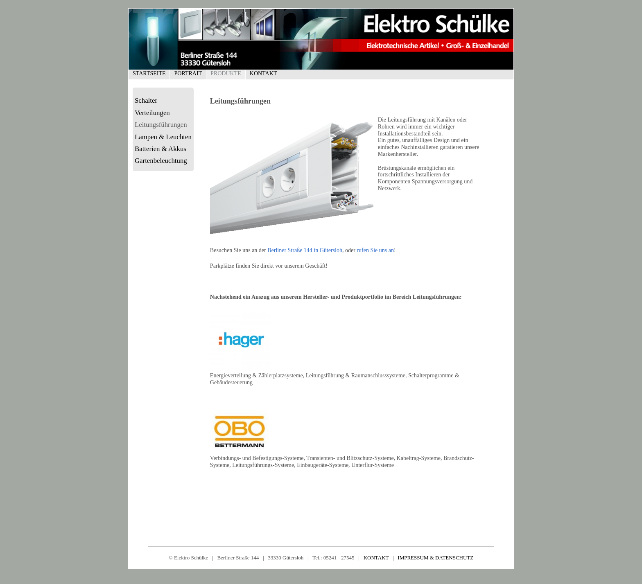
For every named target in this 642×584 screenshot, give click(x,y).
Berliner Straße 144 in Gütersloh (304, 250)
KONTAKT (376, 558)
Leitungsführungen (161, 125)
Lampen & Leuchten (163, 137)
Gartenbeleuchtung (161, 161)
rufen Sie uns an (375, 250)
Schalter (146, 100)
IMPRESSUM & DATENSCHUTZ (435, 558)
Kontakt (263, 73)
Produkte (225, 73)
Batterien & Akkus (160, 149)
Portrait (188, 73)
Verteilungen (152, 113)
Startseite (149, 73)
